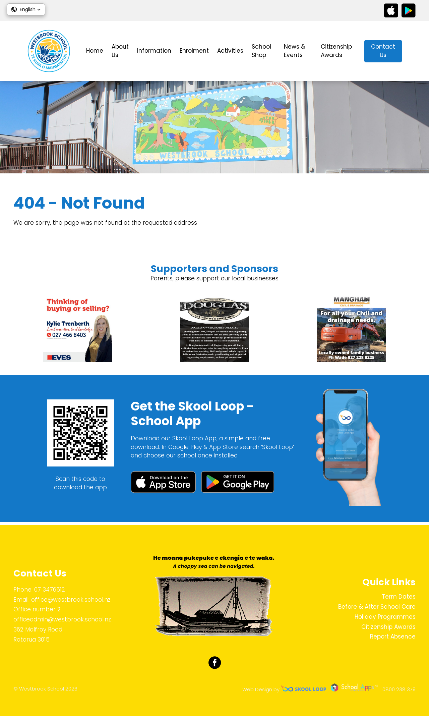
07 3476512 (49, 590)
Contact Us (383, 51)
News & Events (294, 51)
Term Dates (399, 597)
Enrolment (194, 51)
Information (154, 51)
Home (94, 51)
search (412, 51)
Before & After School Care (377, 607)
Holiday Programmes (385, 617)
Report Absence (393, 636)
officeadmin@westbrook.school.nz (62, 619)
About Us (120, 51)
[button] (26, 9)
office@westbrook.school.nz (71, 600)
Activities (230, 51)
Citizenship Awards (336, 51)
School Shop (261, 51)
